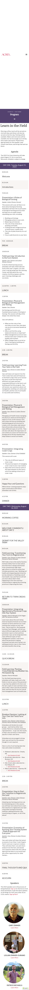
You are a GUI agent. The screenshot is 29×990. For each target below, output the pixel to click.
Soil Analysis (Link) (14, 755)
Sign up (13, 889)
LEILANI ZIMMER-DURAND (14, 955)
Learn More (14, 928)
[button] (26, 54)
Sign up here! (14, 894)
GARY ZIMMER (14, 925)
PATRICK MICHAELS (14, 985)
